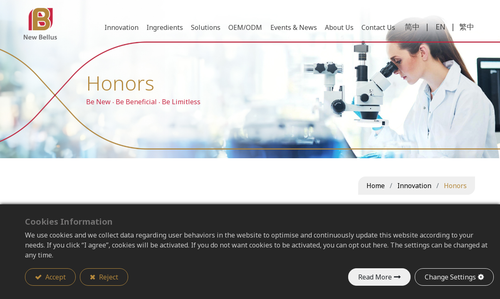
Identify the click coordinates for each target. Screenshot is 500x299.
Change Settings (450, 277)
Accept (55, 277)
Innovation (414, 185)
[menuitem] (377, 29)
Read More (375, 277)
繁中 (465, 28)
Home (375, 185)
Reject (107, 277)
